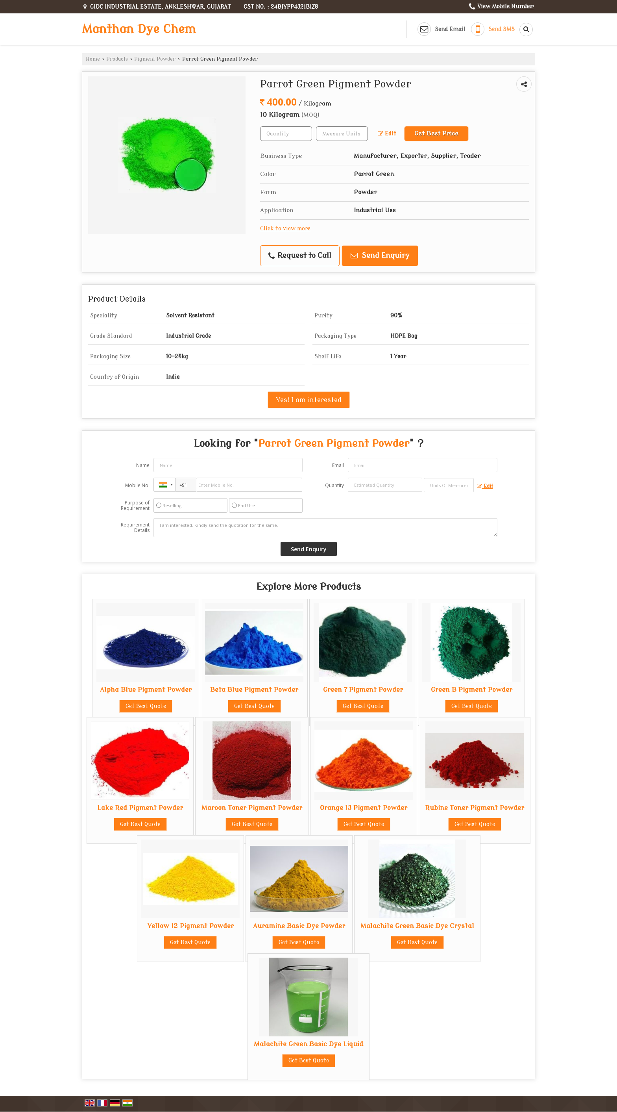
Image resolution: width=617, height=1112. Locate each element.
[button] (505, 6)
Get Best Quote (146, 706)
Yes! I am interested (309, 400)
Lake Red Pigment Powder (140, 808)
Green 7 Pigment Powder (363, 689)
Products (117, 59)
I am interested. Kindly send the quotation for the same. (325, 527)
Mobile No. (137, 485)
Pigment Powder (154, 59)
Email (338, 465)
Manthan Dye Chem (139, 29)
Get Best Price (436, 133)
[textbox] (342, 133)
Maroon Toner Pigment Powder (251, 808)
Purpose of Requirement (135, 505)
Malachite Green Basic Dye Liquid (308, 1044)
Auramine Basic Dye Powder (299, 926)
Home (93, 59)
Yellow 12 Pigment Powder (190, 926)
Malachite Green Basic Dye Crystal (417, 926)
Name (143, 465)
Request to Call (299, 256)
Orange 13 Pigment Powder (363, 808)
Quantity (334, 485)
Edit (387, 134)
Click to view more (285, 229)
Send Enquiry (380, 256)
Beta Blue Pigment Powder (254, 689)
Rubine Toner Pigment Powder (474, 808)
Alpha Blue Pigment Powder (146, 689)
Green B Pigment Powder (471, 689)
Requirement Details (135, 527)
